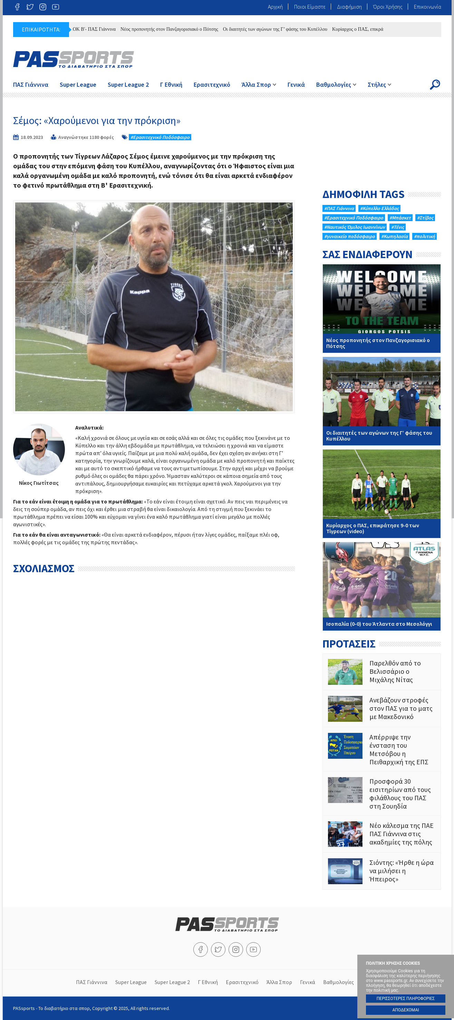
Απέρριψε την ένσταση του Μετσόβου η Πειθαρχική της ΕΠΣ (382, 749)
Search (435, 84)
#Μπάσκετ (400, 218)
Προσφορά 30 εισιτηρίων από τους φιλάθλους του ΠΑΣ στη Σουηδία (382, 793)
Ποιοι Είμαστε (310, 6)
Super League (78, 84)
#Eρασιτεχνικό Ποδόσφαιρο (160, 137)
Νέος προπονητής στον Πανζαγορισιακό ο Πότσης (174, 29)
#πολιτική (424, 236)
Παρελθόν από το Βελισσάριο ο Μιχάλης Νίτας (382, 672)
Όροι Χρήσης (388, 6)
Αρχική (275, 6)
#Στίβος (425, 218)
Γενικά (296, 84)
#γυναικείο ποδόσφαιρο (349, 236)
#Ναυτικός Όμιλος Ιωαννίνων (354, 227)
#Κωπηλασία (394, 236)
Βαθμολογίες (333, 84)
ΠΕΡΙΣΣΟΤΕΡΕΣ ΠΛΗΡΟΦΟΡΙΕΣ (406, 998)
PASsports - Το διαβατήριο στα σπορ (73, 59)
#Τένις (397, 227)
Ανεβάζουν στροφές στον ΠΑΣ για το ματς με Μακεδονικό (382, 709)
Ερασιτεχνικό (212, 84)
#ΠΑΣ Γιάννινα (339, 208)
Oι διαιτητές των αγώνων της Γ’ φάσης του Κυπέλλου (279, 29)
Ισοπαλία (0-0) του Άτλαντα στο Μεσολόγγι (382, 586)
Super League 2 (128, 84)
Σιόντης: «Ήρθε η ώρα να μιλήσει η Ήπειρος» (382, 871)
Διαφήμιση (349, 6)
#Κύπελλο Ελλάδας (379, 208)
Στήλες (377, 84)
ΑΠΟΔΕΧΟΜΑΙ (405, 1010)
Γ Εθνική (171, 84)
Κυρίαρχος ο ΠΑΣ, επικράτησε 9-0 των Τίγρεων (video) (382, 494)
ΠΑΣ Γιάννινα (30, 84)
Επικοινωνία (427, 6)
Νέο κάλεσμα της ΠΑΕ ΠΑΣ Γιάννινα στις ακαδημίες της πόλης (382, 834)
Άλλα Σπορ (256, 84)
